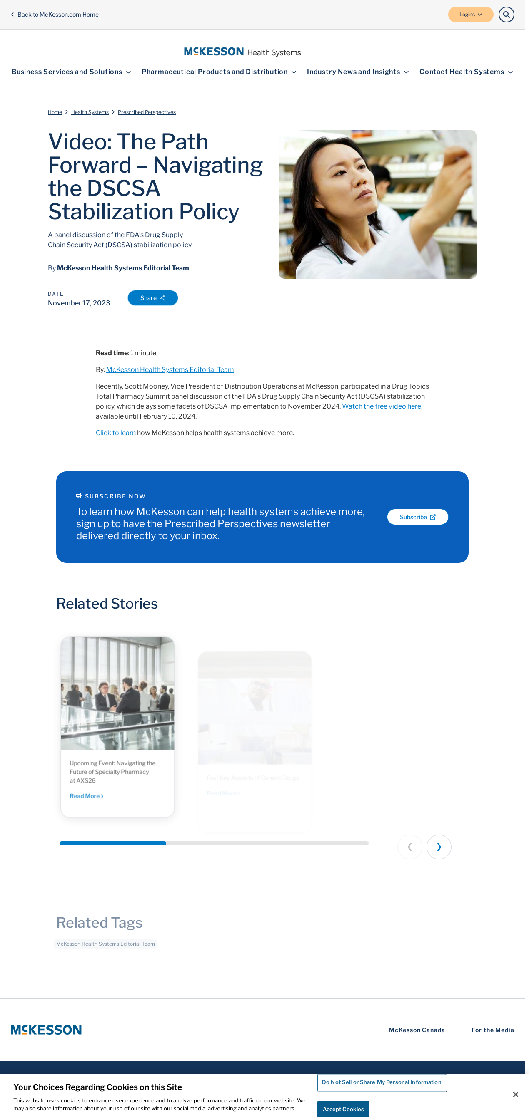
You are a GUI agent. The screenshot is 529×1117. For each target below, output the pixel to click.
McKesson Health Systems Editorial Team (123, 268)
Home (55, 112)
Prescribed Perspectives (147, 112)
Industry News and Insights (358, 72)
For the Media (493, 1029)
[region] (264, 1095)
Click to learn (116, 433)
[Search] (506, 14)
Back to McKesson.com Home (54, 14)
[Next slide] (439, 847)
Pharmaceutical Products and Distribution (219, 72)
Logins (470, 14)
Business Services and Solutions (71, 72)
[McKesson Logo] (46, 1030)
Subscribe (418, 516)
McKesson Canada (417, 1029)
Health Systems (90, 112)
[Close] (516, 1094)
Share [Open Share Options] (152, 297)
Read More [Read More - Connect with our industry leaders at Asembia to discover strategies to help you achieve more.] (97, 806)
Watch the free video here (381, 406)
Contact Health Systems (466, 72)
